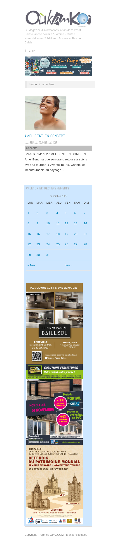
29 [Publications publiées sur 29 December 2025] (29, 254)
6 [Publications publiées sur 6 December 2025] (75, 213)
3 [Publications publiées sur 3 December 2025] (47, 213)
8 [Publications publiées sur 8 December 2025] (28, 223)
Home (33, 84)
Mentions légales (76, 534)
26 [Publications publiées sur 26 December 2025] (66, 244)
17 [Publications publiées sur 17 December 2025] (48, 234)
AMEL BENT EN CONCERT (45, 135)
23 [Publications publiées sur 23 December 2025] (38, 244)
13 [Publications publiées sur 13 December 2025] (75, 223)
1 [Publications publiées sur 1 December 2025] (28, 213)
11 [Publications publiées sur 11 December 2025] (58, 223)
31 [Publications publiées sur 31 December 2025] (48, 254)
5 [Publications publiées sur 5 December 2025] (66, 213)
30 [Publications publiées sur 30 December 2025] (38, 254)
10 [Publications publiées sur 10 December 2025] (48, 223)
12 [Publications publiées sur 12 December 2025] (66, 223)
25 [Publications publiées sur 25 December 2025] (58, 244)
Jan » (68, 265)
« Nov (31, 265)
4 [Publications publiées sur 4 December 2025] (57, 213)
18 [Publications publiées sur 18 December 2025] (58, 234)
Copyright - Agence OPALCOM (44, 534)
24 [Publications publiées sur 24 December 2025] (48, 244)
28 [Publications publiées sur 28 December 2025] (85, 244)
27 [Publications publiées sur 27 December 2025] (75, 244)
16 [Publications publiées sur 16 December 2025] (38, 234)
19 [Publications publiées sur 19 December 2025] (66, 234)
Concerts (31, 148)
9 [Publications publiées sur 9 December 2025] (37, 223)
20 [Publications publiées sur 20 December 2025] (75, 234)
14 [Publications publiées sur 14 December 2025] (85, 223)
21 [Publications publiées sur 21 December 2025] (85, 234)
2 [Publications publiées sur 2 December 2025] (37, 213)
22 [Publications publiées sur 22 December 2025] (29, 244)
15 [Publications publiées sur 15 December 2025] (29, 234)
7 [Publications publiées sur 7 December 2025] (84, 213)
